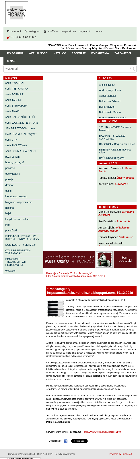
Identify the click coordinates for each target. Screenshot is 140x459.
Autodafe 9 (121, 184)
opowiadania (12, 173)
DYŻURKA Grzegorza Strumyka (112, 159)
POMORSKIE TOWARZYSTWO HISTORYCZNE (15, 262)
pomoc (99, 31)
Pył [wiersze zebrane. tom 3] (113, 229)
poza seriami (12, 156)
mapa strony (68, 31)
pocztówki (11, 230)
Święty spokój (125, 177)
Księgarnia (15, 53)
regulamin (85, 31)
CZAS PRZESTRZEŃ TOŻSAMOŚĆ (17, 252)
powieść (10, 168)
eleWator (10, 270)
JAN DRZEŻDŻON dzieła (20, 128)
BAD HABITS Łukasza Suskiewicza (112, 137)
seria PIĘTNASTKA (16, 88)
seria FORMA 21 (15, 94)
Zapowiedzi (122, 53)
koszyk (14, 37)
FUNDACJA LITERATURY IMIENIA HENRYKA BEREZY (22, 238)
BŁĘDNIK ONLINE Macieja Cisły (115, 151)
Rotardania (123, 221)
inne (7, 224)
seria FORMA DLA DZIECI (20, 151)
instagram (34, 31)
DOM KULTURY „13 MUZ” (20, 244)
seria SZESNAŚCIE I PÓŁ (20, 117)
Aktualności (38, 53)
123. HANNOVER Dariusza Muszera (115, 129)
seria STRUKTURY (16, 105)
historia (9, 207)
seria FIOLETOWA (16, 145)
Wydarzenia (100, 53)
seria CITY (11, 139)
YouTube (53, 31)
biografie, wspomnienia (18, 202)
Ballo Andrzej (106, 106)
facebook (16, 31)
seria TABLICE (13, 100)
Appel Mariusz (107, 95)
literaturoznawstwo (16, 196)
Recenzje (79, 53)
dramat (9, 185)
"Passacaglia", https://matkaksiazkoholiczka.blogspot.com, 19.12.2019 (75, 274)
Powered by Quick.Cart (120, 454)
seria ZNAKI (12, 111)
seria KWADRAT (15, 82)
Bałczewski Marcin (110, 112)
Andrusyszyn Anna (110, 90)
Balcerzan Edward (109, 101)
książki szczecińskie (17, 219)
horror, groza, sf (14, 162)
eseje (8, 190)
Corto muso (125, 237)
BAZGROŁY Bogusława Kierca (117, 144)
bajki (8, 213)
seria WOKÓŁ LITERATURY (21, 122)
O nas (11, 61)
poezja (9, 179)
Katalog (60, 53)
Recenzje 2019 (67, 273)
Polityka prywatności (65, 454)
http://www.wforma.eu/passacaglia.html (102, 432)
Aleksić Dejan (107, 84)
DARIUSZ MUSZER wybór (20, 134)
